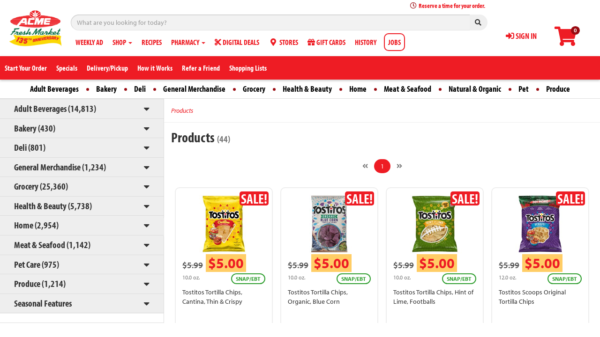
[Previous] (365, 166)
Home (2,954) (36, 225)
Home (358, 88)
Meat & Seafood (407, 88)
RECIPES (152, 42)
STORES (283, 42)
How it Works (154, 68)
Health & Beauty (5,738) (53, 206)
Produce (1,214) (40, 283)
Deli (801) (29, 147)
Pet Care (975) (36, 264)
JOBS (394, 42)
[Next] (399, 166)
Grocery (254, 88)
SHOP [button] (122, 42)
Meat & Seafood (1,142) (52, 244)
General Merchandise (194, 88)
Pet (523, 88)
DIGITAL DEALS (237, 42)
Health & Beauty (307, 88)
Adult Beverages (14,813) (55, 108)
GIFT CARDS (326, 42)
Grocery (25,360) (41, 186)
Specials (66, 68)
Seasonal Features (43, 303)
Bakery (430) (34, 128)
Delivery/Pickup (107, 68)
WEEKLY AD (89, 42)
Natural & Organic (475, 88)
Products (182, 110)
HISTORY (365, 42)
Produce (558, 88)
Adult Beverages (54, 88)
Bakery (106, 88)
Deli (140, 88)
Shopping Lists (248, 68)
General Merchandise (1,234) (60, 167)
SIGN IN (521, 35)
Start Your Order (26, 68)
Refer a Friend (201, 68)
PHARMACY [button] (188, 42)
